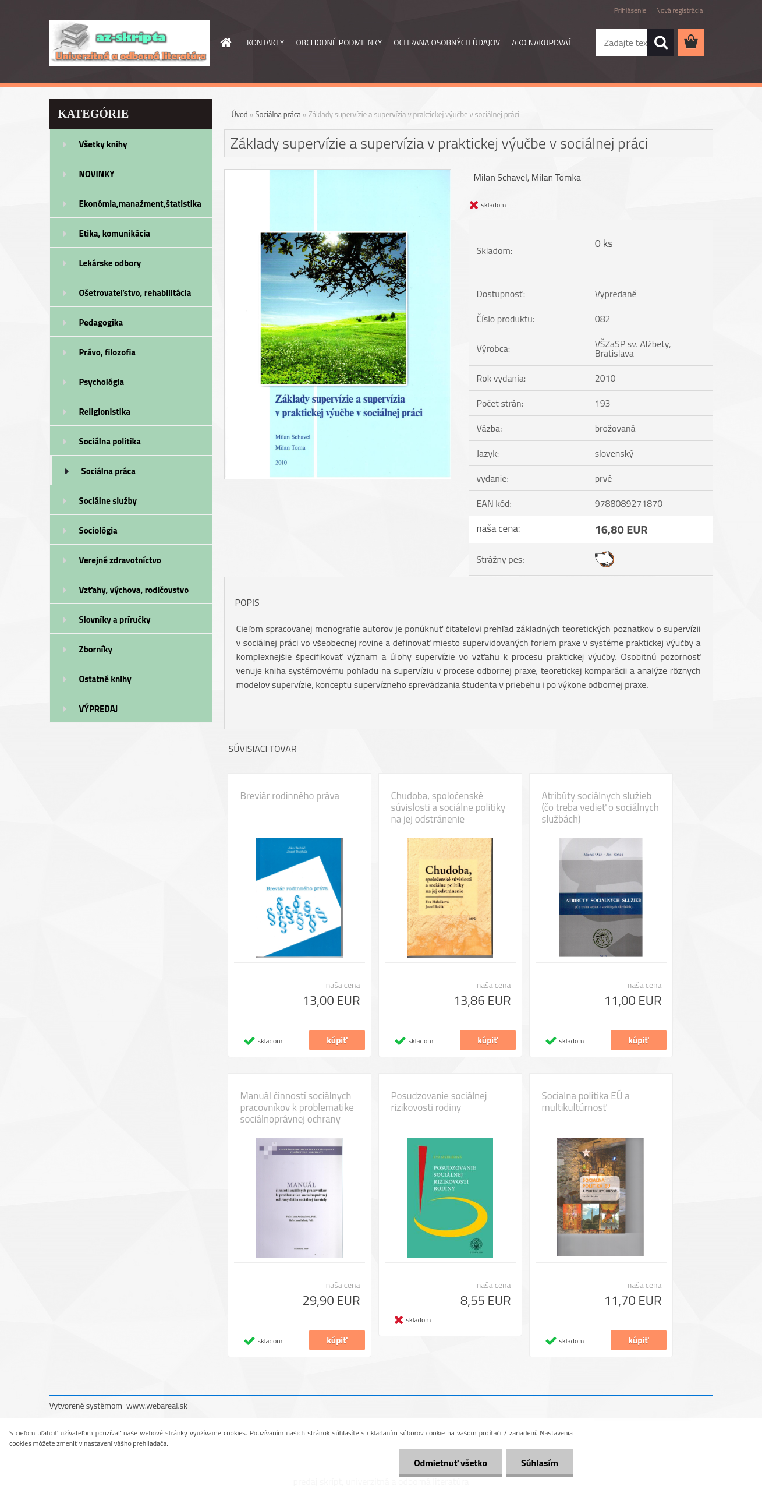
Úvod (240, 114)
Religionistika (105, 411)
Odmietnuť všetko (450, 1463)
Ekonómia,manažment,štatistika (140, 203)
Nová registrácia (679, 10)
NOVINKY (97, 174)
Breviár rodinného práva (290, 796)
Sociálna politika (110, 441)
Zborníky (95, 649)
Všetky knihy (103, 144)
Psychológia (102, 382)
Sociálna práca (108, 471)
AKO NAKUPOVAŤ (542, 42)
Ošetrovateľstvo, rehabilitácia (135, 292)
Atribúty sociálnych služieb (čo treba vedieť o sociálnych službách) (600, 807)
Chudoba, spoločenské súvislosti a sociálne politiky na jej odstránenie (448, 807)
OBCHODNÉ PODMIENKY (339, 42)
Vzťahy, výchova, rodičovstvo (134, 589)
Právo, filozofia (107, 352)
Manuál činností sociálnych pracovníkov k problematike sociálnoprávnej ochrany (297, 1107)
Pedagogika (101, 322)
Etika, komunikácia (115, 233)
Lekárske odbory (110, 263)
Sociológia (98, 530)
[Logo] (129, 43)
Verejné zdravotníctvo (120, 560)
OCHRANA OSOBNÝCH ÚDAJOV (447, 42)
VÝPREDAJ (98, 708)
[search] (660, 42)
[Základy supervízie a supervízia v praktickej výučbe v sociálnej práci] (338, 174)
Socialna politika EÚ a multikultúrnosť (586, 1101)
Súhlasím (539, 1463)
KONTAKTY (265, 42)
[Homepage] (224, 42)
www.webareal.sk (156, 1405)
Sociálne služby (108, 500)
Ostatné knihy (105, 679)
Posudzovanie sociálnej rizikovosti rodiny (439, 1101)
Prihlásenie (630, 10)
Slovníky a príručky (115, 619)
